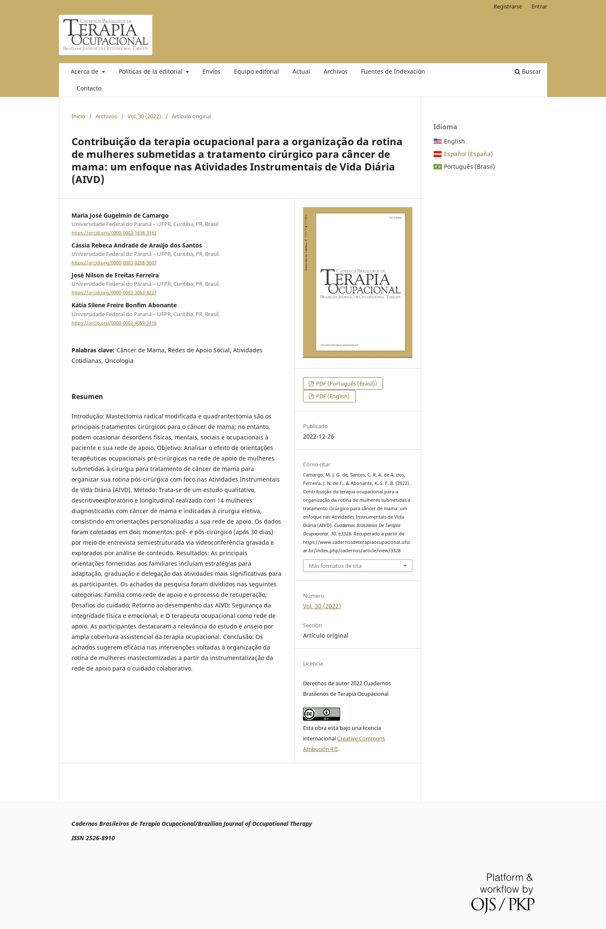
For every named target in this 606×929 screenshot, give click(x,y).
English (454, 141)
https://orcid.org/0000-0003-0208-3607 (114, 263)
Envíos (211, 71)
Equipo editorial (256, 71)
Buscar (528, 71)
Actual (301, 71)
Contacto (89, 88)
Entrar (539, 6)
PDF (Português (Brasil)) (346, 383)
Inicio (78, 116)
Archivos (336, 71)
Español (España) (468, 154)
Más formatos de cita (335, 566)
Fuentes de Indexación (393, 71)
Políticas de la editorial (151, 71)
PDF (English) (332, 396)
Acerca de (85, 71)
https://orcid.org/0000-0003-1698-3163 (114, 233)
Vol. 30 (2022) (144, 116)
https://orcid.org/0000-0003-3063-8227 (114, 292)
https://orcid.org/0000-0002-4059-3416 (114, 323)
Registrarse (508, 6)
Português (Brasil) (469, 166)
